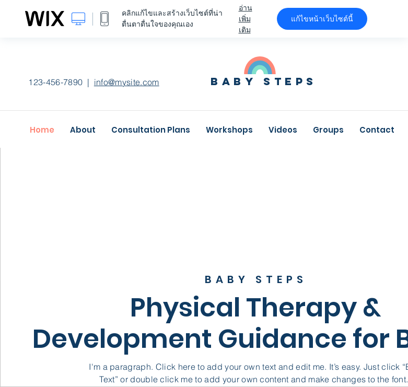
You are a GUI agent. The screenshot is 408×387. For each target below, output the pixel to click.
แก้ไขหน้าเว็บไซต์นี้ (322, 19)
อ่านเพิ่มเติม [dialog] (245, 18)
